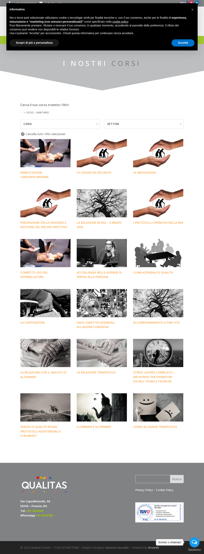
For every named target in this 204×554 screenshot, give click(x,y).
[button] (192, 9)
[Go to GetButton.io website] (194, 550)
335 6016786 (44, 515)
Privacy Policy (144, 490)
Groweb (153, 547)
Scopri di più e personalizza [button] (34, 42)
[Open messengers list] (194, 542)
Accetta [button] (183, 42)
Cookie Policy (164, 490)
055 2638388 (34, 511)
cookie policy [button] (120, 21)
